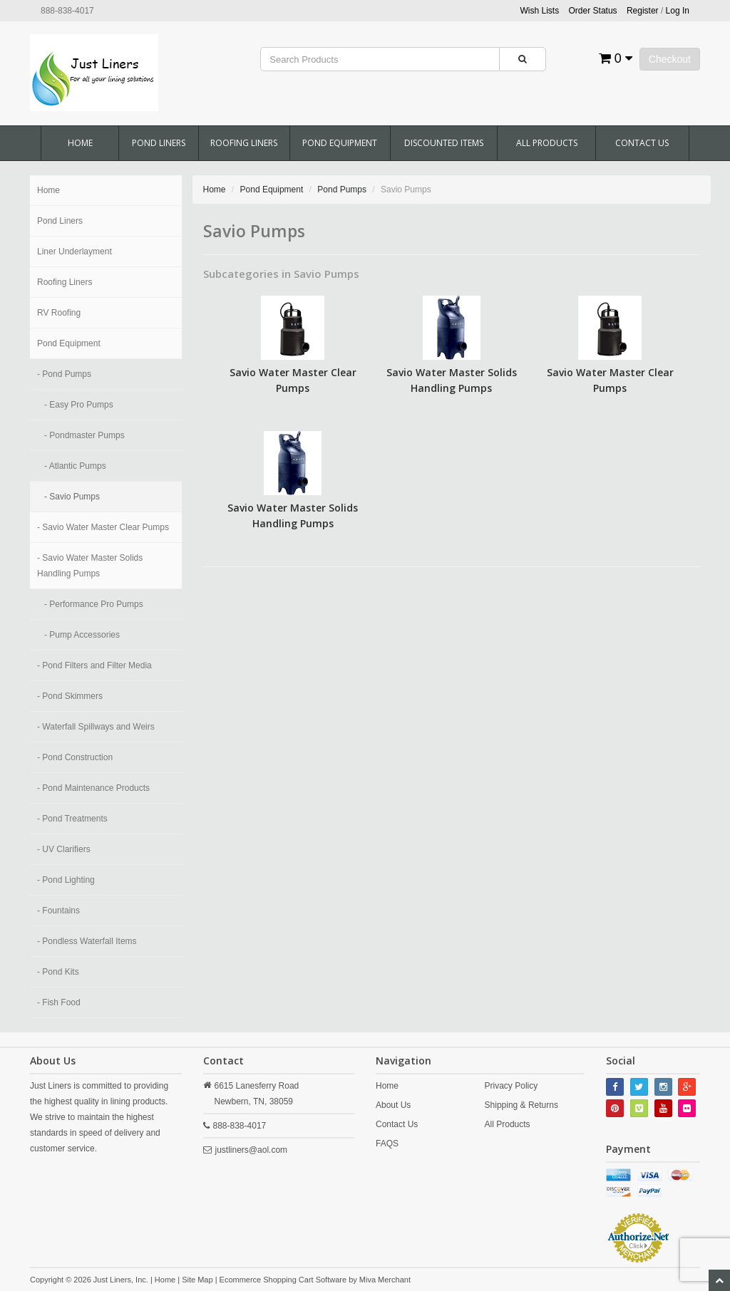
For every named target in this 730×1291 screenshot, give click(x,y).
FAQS (387, 1144)
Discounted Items (443, 143)
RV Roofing (59, 313)
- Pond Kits (58, 972)
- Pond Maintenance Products (93, 788)
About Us (393, 1105)
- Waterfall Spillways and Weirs (96, 727)
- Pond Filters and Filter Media (94, 665)
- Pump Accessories (82, 635)
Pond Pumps (341, 190)
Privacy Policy (511, 1086)
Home (80, 143)
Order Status (593, 11)
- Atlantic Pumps (75, 466)
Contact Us (642, 143)
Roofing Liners (243, 143)
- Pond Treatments (72, 819)
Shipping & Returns (521, 1105)
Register (643, 11)
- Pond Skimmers (70, 696)
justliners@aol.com (251, 1150)
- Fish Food (59, 1002)
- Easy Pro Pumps (78, 405)
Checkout (670, 59)
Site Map (197, 1279)
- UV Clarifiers (64, 849)
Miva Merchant (385, 1279)
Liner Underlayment (74, 251)
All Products (546, 143)
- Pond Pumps (64, 374)
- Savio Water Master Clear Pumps (103, 527)
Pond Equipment (339, 143)
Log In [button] (677, 11)
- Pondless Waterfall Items (87, 941)
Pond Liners (158, 143)
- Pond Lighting (66, 880)
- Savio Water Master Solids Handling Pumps (90, 566)
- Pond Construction (75, 757)
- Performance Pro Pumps (93, 604)
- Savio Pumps (72, 497)
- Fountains (58, 911)
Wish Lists (540, 11)
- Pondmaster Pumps (84, 435)
